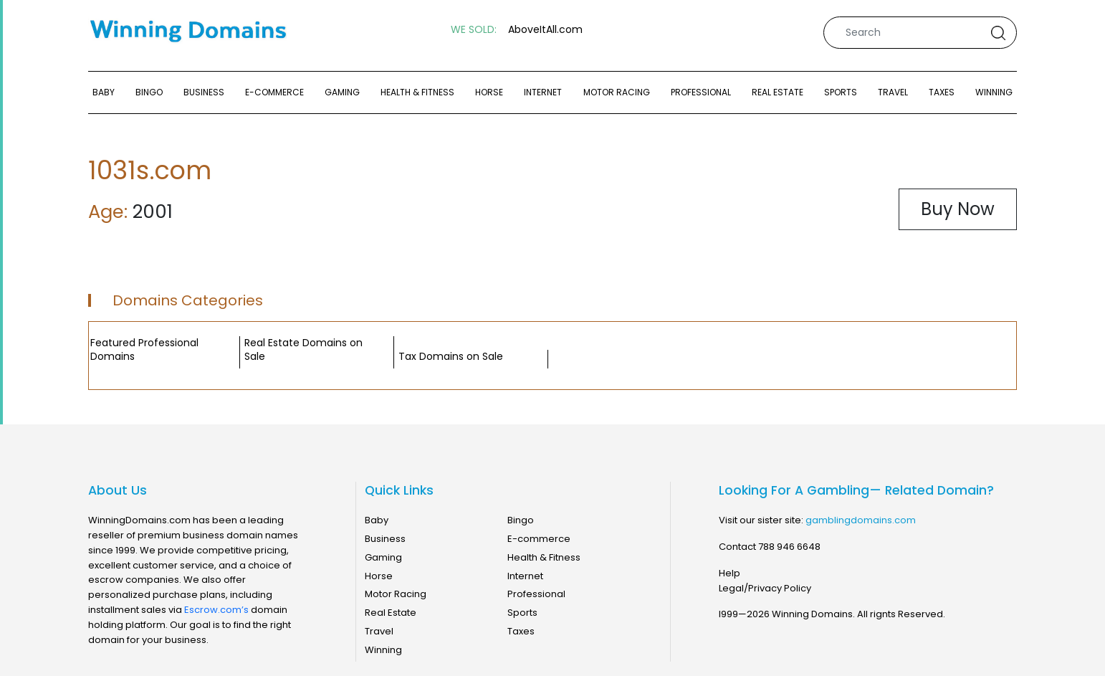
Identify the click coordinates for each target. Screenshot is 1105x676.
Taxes (942, 92)
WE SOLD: (474, 30)
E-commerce (274, 92)
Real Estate (777, 92)
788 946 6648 (789, 546)
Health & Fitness (417, 92)
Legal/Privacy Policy (765, 588)
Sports (840, 92)
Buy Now (958, 209)
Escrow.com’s (216, 610)
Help (729, 573)
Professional (701, 92)
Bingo (149, 92)
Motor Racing (616, 92)
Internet (543, 92)
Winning (994, 92)
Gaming (342, 92)
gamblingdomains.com (860, 520)
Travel (893, 92)
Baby (103, 92)
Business (203, 92)
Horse (489, 92)
